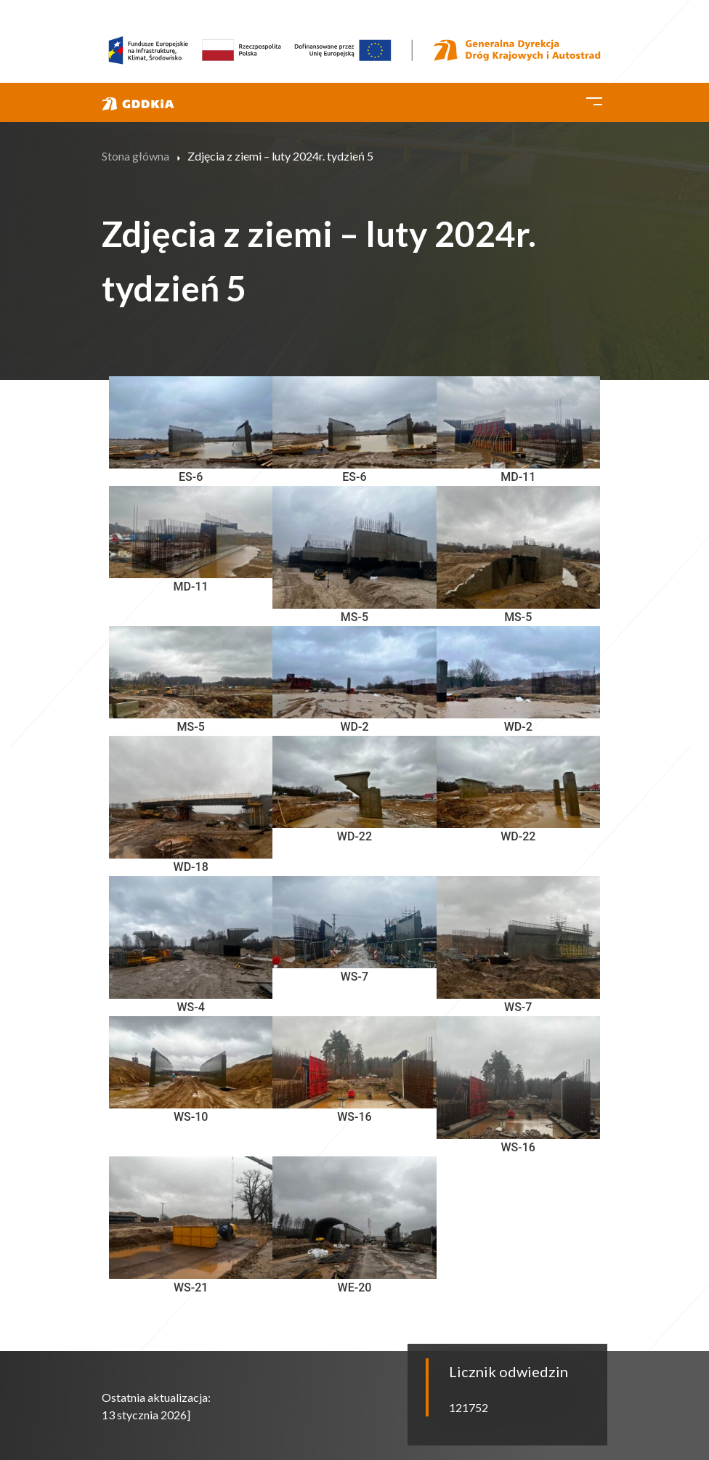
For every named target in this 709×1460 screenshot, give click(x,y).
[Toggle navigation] (594, 99)
